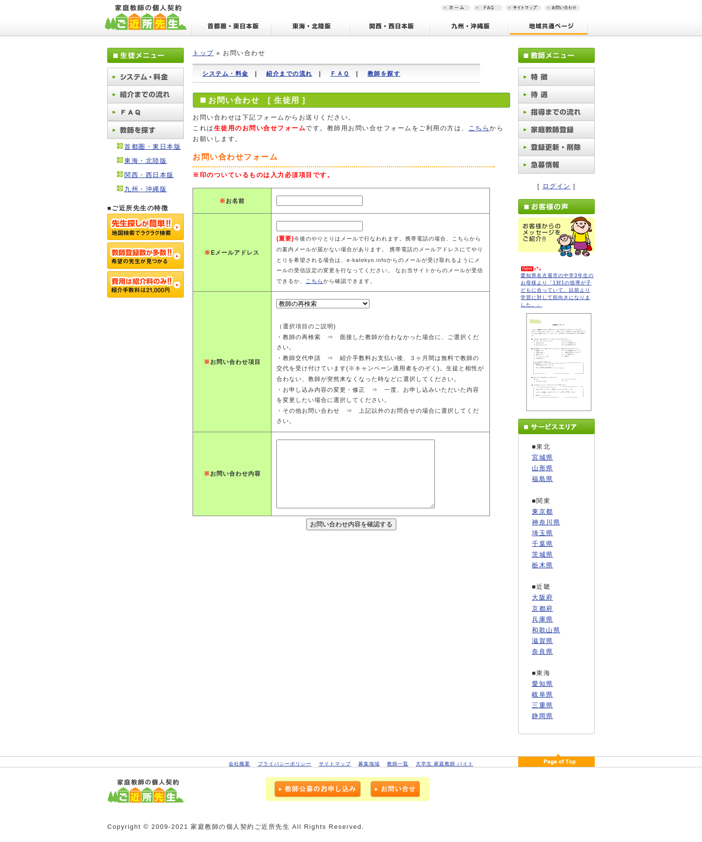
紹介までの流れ (289, 73)
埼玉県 (542, 533)
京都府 (542, 608)
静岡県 (542, 716)
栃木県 (542, 565)
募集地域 (369, 763)
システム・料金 (225, 73)
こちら (479, 128)
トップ (203, 53)
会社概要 (239, 763)
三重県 (542, 705)
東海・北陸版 (145, 160)
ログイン (557, 186)
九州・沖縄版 (145, 189)
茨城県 (542, 554)
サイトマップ (335, 763)
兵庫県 (542, 619)
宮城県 (542, 457)
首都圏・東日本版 (152, 146)
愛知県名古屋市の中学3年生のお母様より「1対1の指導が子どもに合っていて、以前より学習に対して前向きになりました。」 (557, 290)
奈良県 (542, 651)
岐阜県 (542, 694)
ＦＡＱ (340, 73)
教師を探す (384, 73)
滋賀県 (542, 640)
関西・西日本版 (149, 175)
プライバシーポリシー (285, 763)
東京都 (542, 511)
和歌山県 (546, 630)
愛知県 (542, 683)
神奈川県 (546, 522)
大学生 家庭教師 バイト (444, 763)
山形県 (542, 468)
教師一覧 (398, 763)
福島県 (542, 478)
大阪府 (542, 597)
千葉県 (542, 543)
